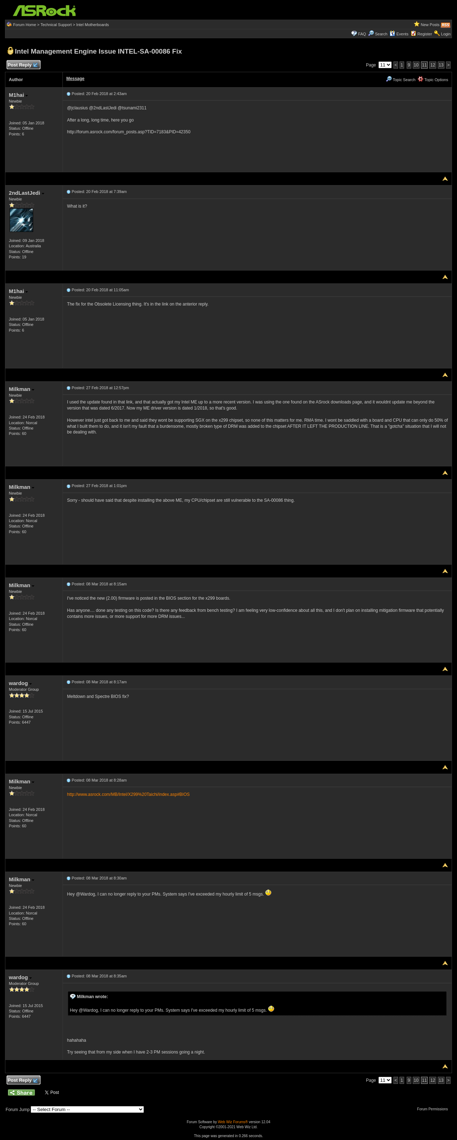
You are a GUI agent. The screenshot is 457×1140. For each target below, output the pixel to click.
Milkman (21, 389)
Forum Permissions (434, 1109)
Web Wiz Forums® (233, 1122)
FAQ (362, 34)
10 (416, 65)
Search (381, 34)
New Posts (430, 25)
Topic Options (433, 80)
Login (446, 34)
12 (432, 65)
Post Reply (22, 65)
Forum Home (24, 25)
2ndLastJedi (26, 193)
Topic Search (400, 80)
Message (75, 78)
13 (441, 65)
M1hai (18, 95)
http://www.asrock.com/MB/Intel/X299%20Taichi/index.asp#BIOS (128, 794)
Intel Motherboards (92, 25)
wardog (20, 683)
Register (424, 34)
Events (399, 34)
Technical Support (55, 25)
